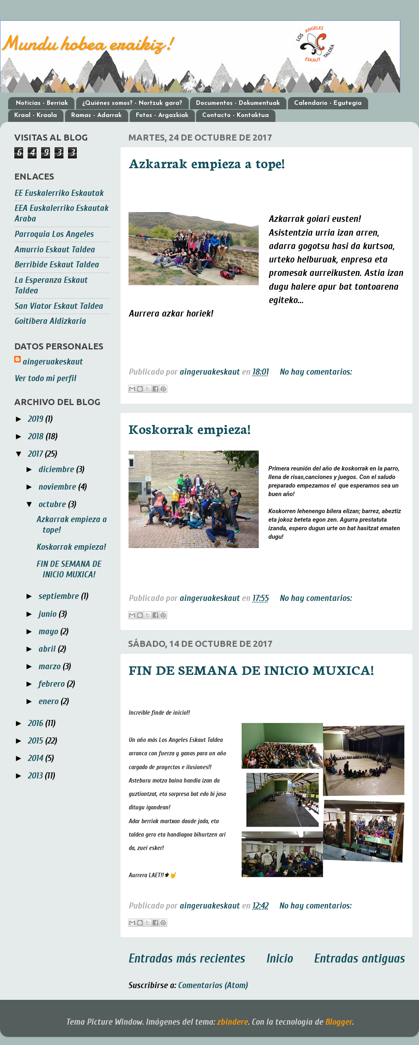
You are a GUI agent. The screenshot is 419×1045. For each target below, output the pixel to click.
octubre (53, 504)
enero (49, 701)
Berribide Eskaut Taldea (56, 265)
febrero (52, 684)
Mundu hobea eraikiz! (86, 43)
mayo (49, 632)
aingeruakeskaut (52, 362)
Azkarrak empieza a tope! (207, 162)
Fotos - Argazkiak (162, 116)
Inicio (279, 959)
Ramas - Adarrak (96, 116)
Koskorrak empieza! (190, 428)
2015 (36, 741)
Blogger (338, 1022)
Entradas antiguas (359, 959)
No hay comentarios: (315, 372)
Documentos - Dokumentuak (238, 103)
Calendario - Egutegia (328, 103)
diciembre (57, 469)
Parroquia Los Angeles (54, 234)
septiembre (59, 596)
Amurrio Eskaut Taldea (54, 250)
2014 (36, 758)
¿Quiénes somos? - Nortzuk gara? (132, 103)
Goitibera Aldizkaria (50, 321)
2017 (36, 454)
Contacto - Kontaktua (235, 116)
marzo (50, 666)
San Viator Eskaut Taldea (58, 306)
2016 (36, 723)
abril (47, 649)
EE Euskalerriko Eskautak (58, 193)
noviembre (58, 487)
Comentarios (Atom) (213, 985)
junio (48, 614)
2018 (36, 436)
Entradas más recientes (186, 959)
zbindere (232, 1022)
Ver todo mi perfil (45, 378)
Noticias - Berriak (42, 103)
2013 (36, 776)
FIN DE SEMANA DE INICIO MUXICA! (251, 669)
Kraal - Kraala (35, 116)
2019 (36, 419)
